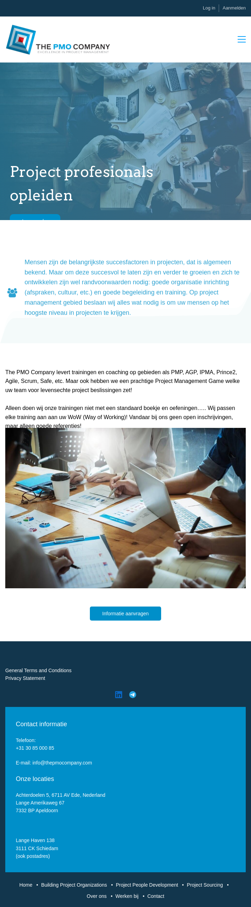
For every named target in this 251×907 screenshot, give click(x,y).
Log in (209, 8)
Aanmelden (234, 8)
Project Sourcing (205, 885)
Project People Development (147, 885)
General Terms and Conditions (38, 670)
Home (25, 885)
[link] (125, 432)
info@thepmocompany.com (62, 763)
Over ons (97, 896)
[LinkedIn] (118, 694)
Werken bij (127, 896)
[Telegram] (132, 694)
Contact (155, 896)
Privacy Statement (25, 678)
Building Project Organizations (74, 885)
